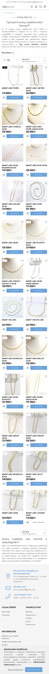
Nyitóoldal (6, 612)
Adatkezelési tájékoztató (11, 642)
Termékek (6, 615)
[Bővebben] (24, 53)
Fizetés (5, 645)
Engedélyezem (33, 669)
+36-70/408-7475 (13, 2)
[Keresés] (40, 7)
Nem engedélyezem (15, 669)
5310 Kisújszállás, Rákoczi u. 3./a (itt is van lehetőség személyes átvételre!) (30, 579)
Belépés (29, 612)
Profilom (29, 618)
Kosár (28, 621)
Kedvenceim (30, 624)
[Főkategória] (8, 13)
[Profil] (36, 7)
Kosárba (15, 97)
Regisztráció (31, 615)
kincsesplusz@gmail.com (32, 2)
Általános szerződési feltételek (10, 637)
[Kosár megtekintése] (45, 7)
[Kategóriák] (32, 7)
